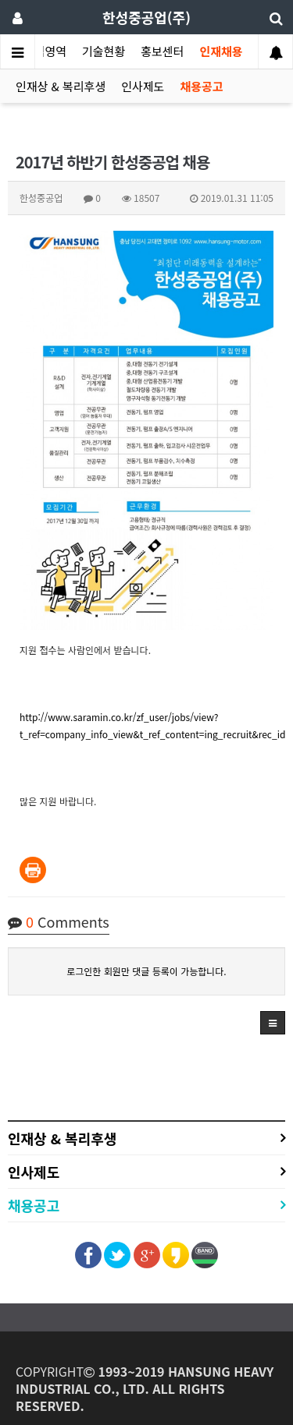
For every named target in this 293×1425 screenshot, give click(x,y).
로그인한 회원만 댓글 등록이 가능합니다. (146, 971)
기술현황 (103, 51)
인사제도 (142, 86)
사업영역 (44, 51)
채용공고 (201, 86)
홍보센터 (162, 51)
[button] (272, 1022)
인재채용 (220, 51)
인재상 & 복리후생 (60, 86)
